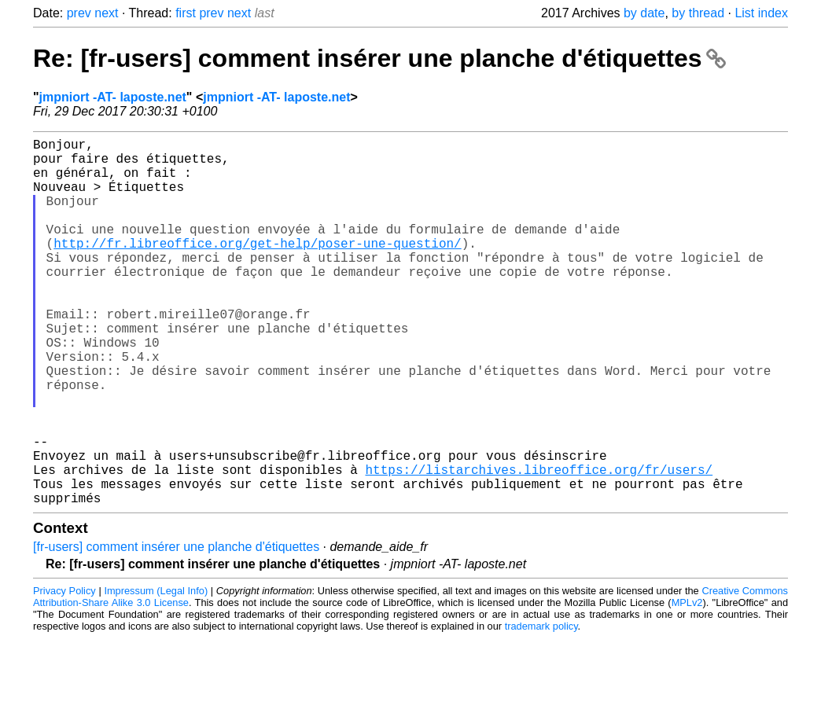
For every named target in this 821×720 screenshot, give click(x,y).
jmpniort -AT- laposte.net (112, 97)
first (185, 13)
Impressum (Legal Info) (156, 672)
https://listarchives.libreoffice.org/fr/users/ (538, 544)
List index (761, 13)
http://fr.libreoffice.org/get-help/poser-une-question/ (257, 268)
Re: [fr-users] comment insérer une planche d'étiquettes (379, 58)
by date (644, 13)
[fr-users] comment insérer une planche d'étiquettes (176, 628)
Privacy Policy (64, 672)
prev (79, 13)
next (106, 13)
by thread (698, 13)
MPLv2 (687, 684)
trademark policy (541, 708)
